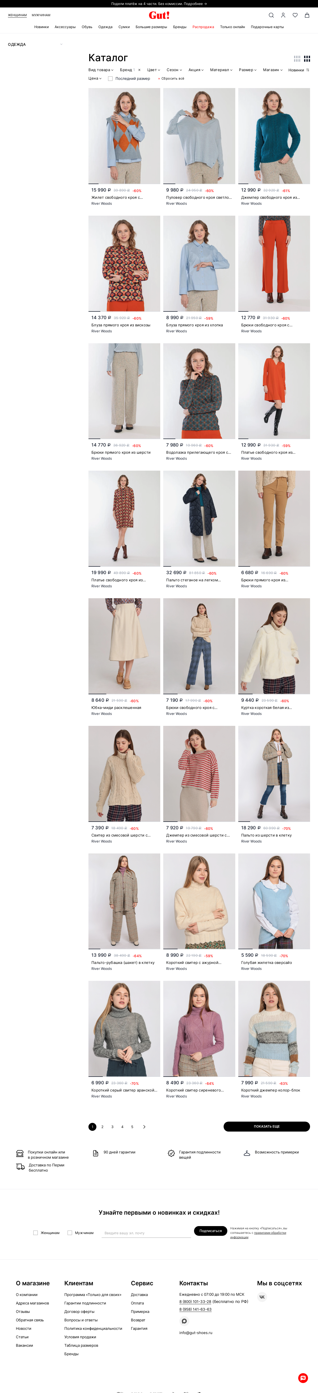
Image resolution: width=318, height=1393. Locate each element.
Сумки (124, 27)
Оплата (137, 1303)
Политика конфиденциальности (93, 1328)
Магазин (273, 70)
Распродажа (203, 27)
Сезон (175, 70)
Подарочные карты (267, 27)
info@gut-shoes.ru (195, 1332)
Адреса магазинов (32, 1303)
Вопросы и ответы (81, 1320)
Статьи (22, 1337)
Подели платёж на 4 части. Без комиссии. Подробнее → (159, 3)
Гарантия (139, 1328)
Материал (222, 70)
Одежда (105, 27)
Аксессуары (65, 27)
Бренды (180, 27)
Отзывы (23, 1311)
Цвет (154, 70)
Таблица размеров (81, 1345)
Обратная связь (30, 1320)
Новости (23, 1328)
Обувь (87, 27)
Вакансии (24, 1345)
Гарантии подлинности (85, 1303)
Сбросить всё (171, 78)
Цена (95, 79)
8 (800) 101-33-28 (195, 1301)
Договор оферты (79, 1311)
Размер (248, 70)
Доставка (139, 1294)
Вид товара (101, 70)
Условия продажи (80, 1337)
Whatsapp (303, 1378)
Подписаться (210, 1231)
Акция (197, 70)
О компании (27, 1294)
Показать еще (267, 1126)
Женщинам (17, 15)
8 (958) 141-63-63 (195, 1309)
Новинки (41, 27)
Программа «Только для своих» (92, 1294)
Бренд (131, 70)
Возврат (138, 1320)
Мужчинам (41, 15)
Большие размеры (151, 27)
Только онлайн (232, 27)
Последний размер (133, 78)
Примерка (140, 1311)
